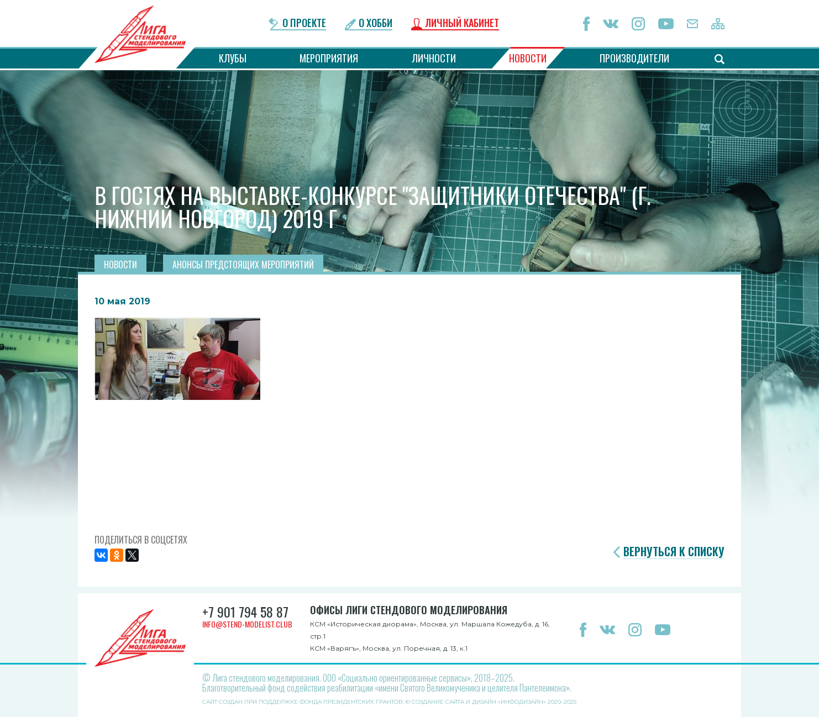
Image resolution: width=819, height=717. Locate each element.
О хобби (375, 23)
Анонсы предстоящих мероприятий (243, 264)
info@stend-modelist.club (247, 624)
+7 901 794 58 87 (245, 611)
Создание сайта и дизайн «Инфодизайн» (479, 701)
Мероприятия (329, 58)
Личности (434, 58)
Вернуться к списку (674, 551)
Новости (528, 58)
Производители (634, 58)
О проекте (304, 23)
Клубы (232, 58)
